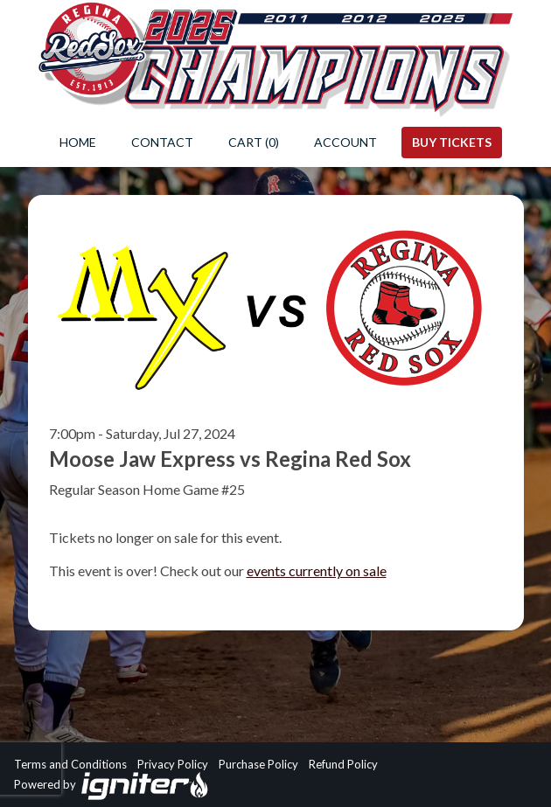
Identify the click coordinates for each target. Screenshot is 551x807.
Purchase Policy (258, 764)
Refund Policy (343, 764)
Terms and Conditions (70, 764)
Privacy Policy (172, 764)
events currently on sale (317, 570)
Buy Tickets (452, 142)
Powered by (111, 786)
